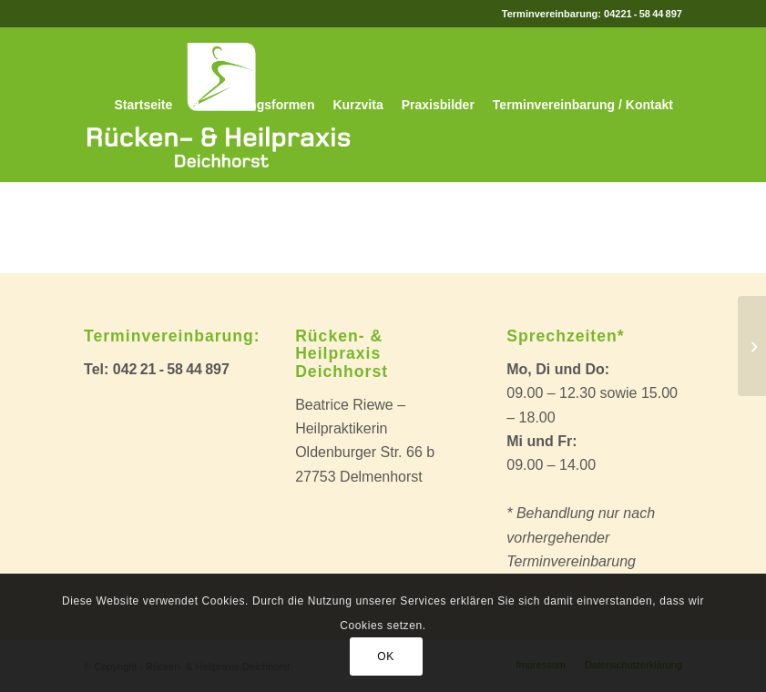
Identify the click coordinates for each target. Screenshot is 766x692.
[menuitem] (144, 104)
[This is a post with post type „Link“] (752, 346)
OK (385, 656)
